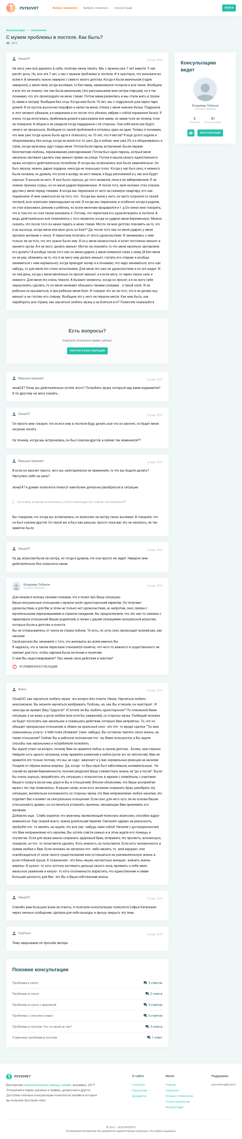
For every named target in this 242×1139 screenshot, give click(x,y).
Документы (139, 1095)
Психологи (172, 1090)
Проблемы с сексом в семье (32, 1015)
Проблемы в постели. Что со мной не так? (42, 1027)
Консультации (15, 30)
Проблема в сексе (25, 983)
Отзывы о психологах (179, 1095)
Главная (171, 1084)
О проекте (138, 1084)
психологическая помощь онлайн (47, 1085)
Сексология (38, 30)
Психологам (139, 1090)
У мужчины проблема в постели (34, 1037)
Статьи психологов (178, 1101)
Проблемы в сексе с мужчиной (34, 1005)
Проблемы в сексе (25, 994)
